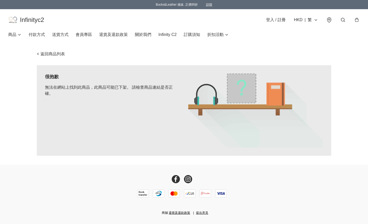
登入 (276, 20)
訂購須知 (192, 34)
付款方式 (37, 34)
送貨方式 (60, 34)
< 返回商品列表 (51, 54)
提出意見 (202, 213)
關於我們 (143, 34)
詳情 (209, 4)
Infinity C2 (167, 34)
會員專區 (84, 34)
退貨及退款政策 (113, 34)
